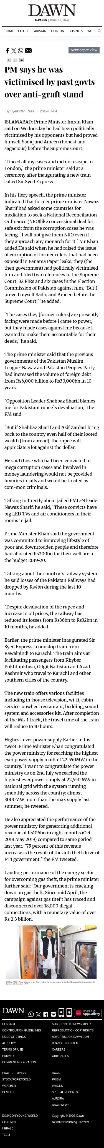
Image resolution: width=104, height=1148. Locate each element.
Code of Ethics (14, 1036)
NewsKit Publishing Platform (70, 1122)
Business (76, 31)
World (92, 31)
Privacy (8, 1055)
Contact (9, 1024)
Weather (9, 1085)
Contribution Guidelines (21, 1030)
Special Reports (65, 1092)
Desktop (9, 1092)
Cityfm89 (9, 1122)
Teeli (6, 1134)
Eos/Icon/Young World (20, 1115)
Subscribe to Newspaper (71, 1024)
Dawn (56, 1073)
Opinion (57, 31)
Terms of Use (12, 1049)
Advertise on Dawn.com (70, 1036)
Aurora (58, 1098)
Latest (23, 31)
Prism (56, 1079)
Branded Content (66, 1043)
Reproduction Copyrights (73, 1030)
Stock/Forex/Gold (16, 1079)
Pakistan (39, 31)
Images (57, 1085)
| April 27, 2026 (52, 20)
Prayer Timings (14, 1073)
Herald (8, 1128)
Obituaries (60, 1055)
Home (9, 31)
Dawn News (61, 1104)
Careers (58, 1049)
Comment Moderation (19, 1062)
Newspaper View (84, 50)
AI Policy (9, 1043)
